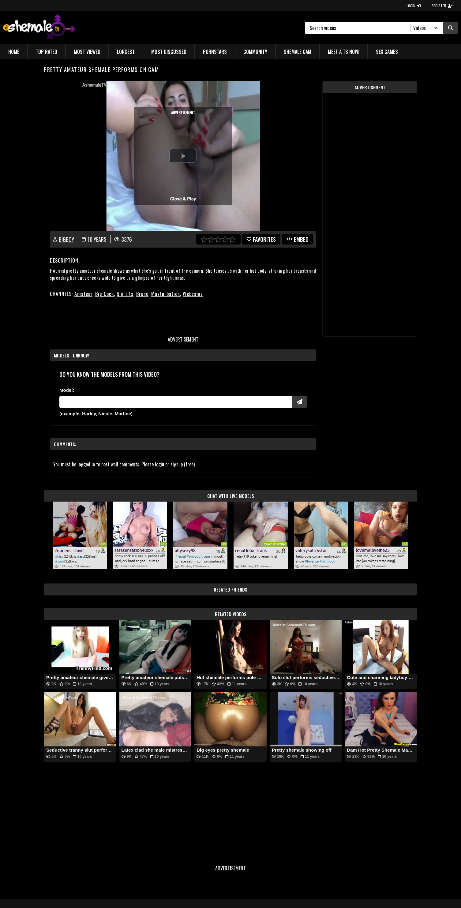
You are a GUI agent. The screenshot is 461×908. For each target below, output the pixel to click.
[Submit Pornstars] (299, 402)
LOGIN (414, 5)
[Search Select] (424, 28)
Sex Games (387, 51)
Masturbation (165, 293)
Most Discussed (168, 51)
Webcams (193, 293)
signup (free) (183, 464)
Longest (126, 51)
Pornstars (215, 51)
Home (13, 51)
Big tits (125, 293)
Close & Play (183, 199)
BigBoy (66, 239)
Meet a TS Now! (343, 51)
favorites (261, 239)
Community (255, 51)
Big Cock (104, 293)
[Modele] (175, 402)
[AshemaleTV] (39, 27)
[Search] (360, 28)
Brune (142, 293)
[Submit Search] (450, 28)
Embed (298, 239)
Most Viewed (87, 51)
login (159, 464)
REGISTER (442, 5)
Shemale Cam (297, 51)
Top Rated (46, 51)
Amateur (83, 293)
